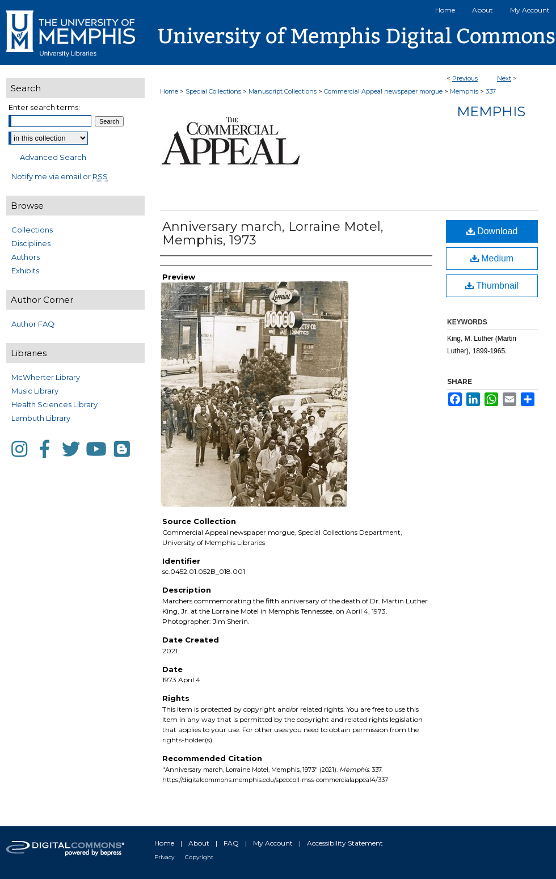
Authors (25, 256)
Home (169, 91)
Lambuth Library (40, 417)
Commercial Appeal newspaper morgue (383, 91)
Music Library (34, 390)
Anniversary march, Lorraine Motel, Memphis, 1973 (273, 233)
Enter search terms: (44, 107)
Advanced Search (53, 157)
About (198, 843)
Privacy (164, 857)
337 (491, 91)
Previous (465, 78)
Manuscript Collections (282, 91)
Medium (491, 258)
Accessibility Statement (345, 843)
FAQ (231, 843)
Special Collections (213, 91)
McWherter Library (45, 377)
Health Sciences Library (54, 404)
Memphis (464, 91)
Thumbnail (492, 285)
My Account (273, 843)
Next (504, 78)
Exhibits (25, 270)
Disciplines (30, 243)
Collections (32, 229)
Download (492, 231)
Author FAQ (32, 323)
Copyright (199, 857)
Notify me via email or (59, 176)
